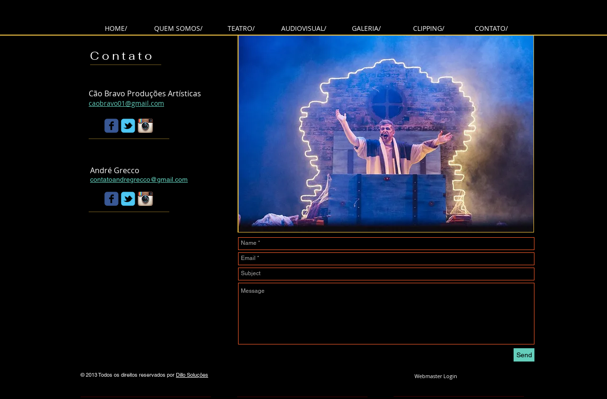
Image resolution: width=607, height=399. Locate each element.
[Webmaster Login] (435, 376)
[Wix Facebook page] (111, 126)
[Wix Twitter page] (128, 126)
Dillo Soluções (192, 374)
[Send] (524, 355)
